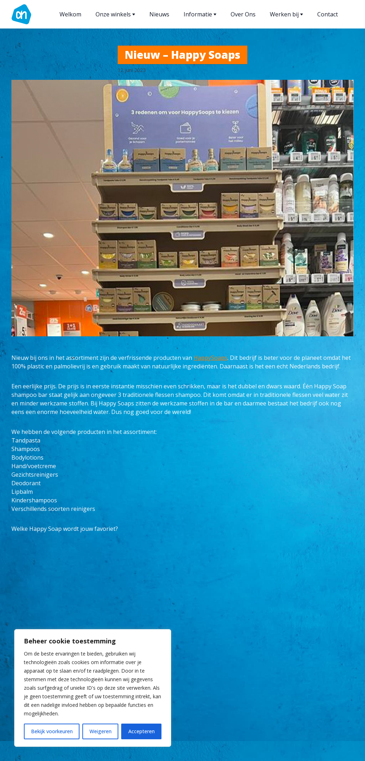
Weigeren (100, 731)
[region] (92, 688)
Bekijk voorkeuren (52, 731)
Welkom (70, 14)
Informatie (200, 14)
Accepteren (141, 731)
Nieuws (159, 14)
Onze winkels (115, 14)
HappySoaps (210, 358)
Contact (327, 14)
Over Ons (243, 14)
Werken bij (286, 14)
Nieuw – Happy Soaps (182, 54)
